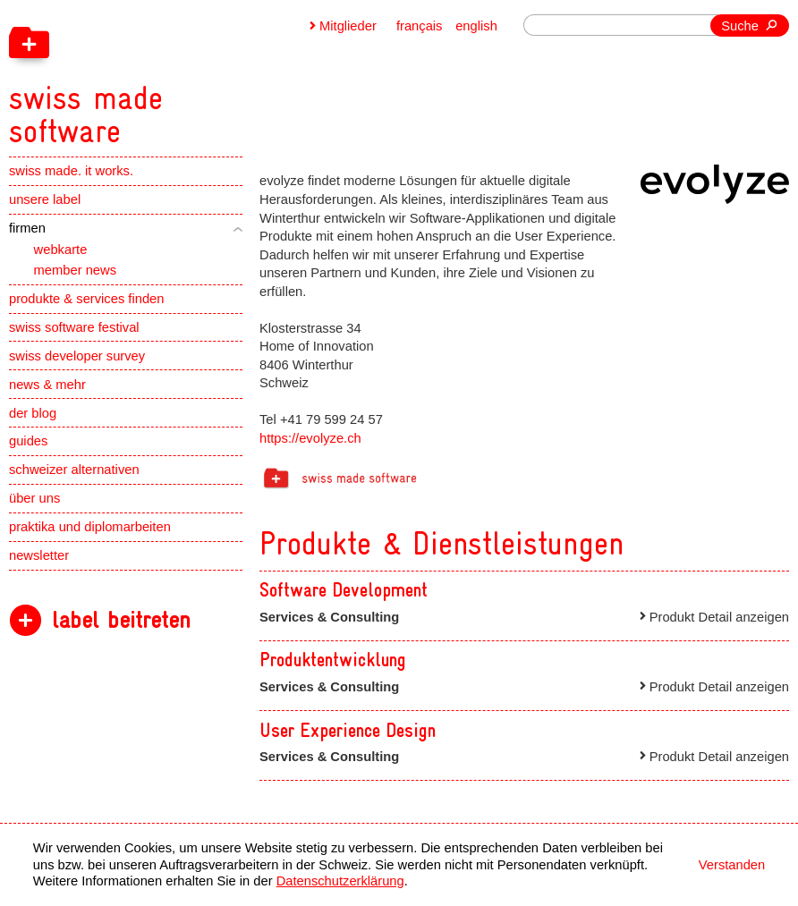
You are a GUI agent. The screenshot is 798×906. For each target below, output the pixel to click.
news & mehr (47, 384)
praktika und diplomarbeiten (90, 527)
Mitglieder (348, 26)
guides (28, 441)
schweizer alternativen (74, 469)
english (476, 26)
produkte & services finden (86, 299)
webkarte (61, 249)
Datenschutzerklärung (340, 881)
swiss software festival (74, 327)
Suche (740, 26)
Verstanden (732, 865)
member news (75, 270)
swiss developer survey (77, 356)
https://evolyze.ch (310, 438)
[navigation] (173, 74)
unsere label (45, 199)
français (419, 26)
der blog (32, 413)
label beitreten (121, 620)
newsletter (39, 555)
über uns (34, 498)
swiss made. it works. (71, 171)
